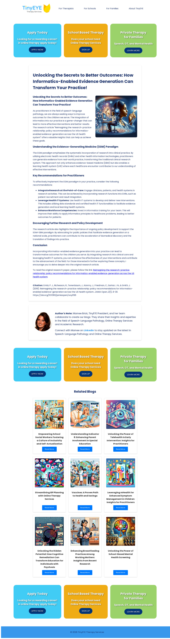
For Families (112, 8)
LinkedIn (89, 330)
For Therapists (66, 8)
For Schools (90, 8)
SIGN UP (86, 49)
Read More (50, 450)
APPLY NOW (37, 49)
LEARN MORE (133, 50)
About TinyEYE (136, 8)
